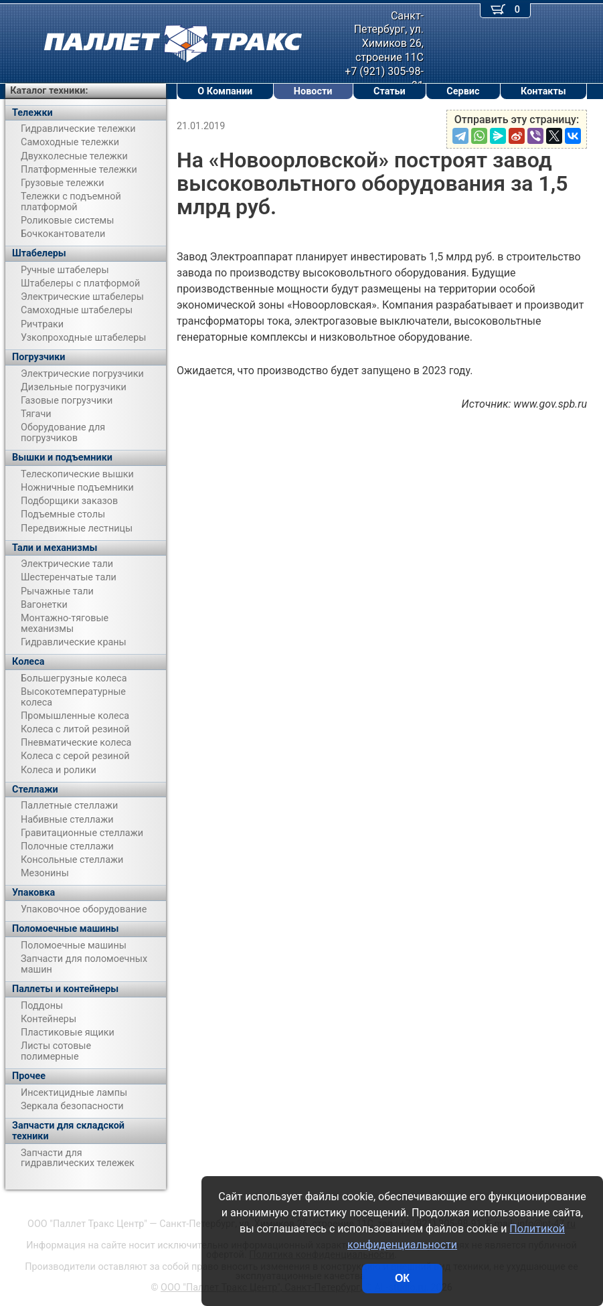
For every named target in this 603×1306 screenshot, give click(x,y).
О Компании (224, 91)
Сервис (462, 91)
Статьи (389, 91)
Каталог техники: (49, 90)
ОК (402, 1278)
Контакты (543, 91)
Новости (313, 91)
